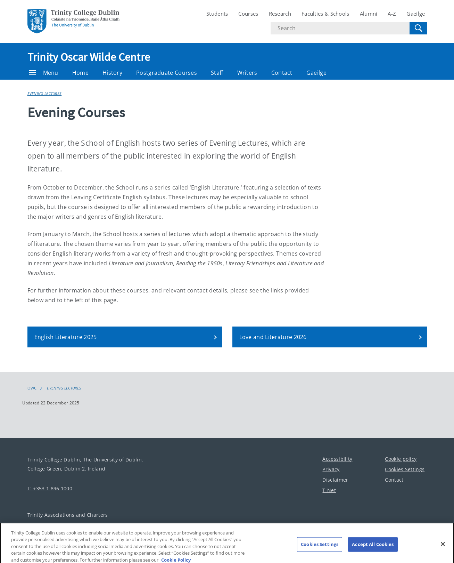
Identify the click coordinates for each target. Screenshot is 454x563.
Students (217, 13)
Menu (43, 73)
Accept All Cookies (373, 547)
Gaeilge (415, 13)
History (112, 73)
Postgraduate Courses (166, 73)
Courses (248, 13)
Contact (281, 73)
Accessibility (337, 459)
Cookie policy (400, 459)
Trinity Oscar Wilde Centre (88, 57)
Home (80, 73)
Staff (217, 73)
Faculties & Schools (325, 13)
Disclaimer (335, 479)
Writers (247, 73)
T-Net (329, 490)
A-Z (392, 13)
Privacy (330, 469)
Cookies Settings (404, 469)
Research (280, 13)
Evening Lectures (44, 93)
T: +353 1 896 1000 (49, 488)
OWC (32, 388)
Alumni (369, 13)
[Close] (443, 547)
